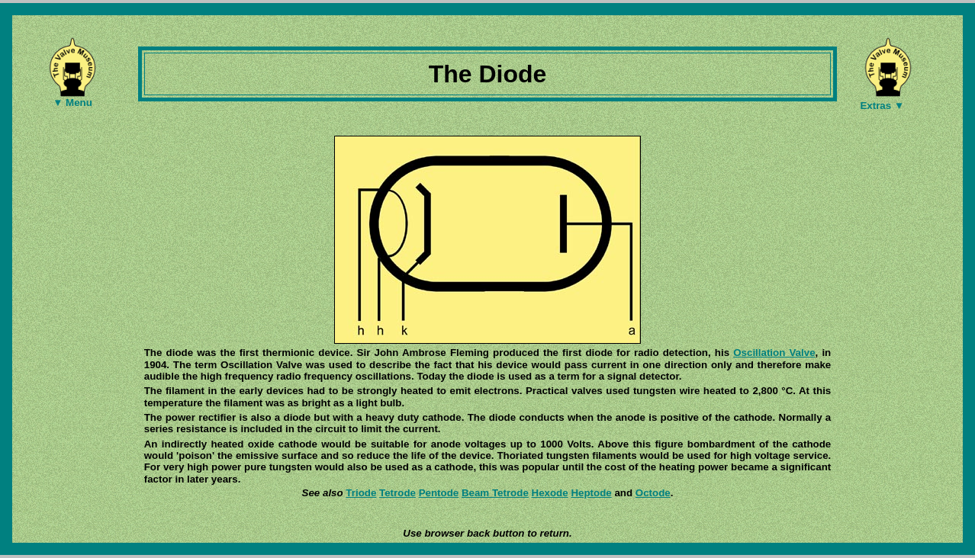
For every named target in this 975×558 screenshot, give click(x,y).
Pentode (439, 493)
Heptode (591, 493)
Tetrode (397, 493)
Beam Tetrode (495, 493)
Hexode (550, 493)
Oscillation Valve (774, 352)
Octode (653, 493)
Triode (361, 493)
